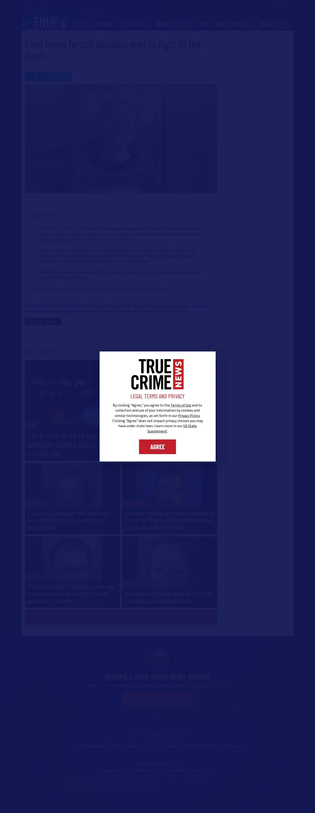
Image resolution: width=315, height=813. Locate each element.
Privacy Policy (189, 415)
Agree (157, 447)
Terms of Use (181, 405)
